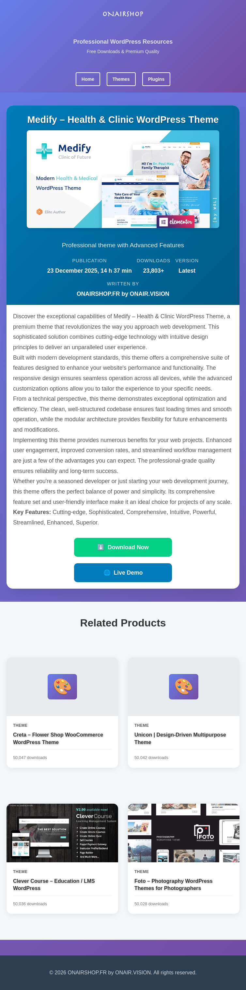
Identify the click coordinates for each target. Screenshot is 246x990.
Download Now (123, 547)
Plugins (156, 79)
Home (88, 79)
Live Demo (123, 572)
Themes (121, 79)
